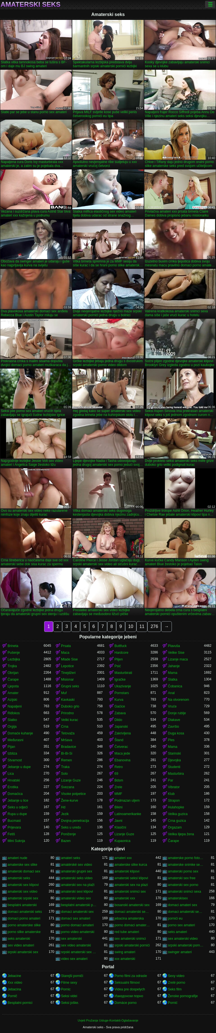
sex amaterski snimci (130, 939)
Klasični (120, 827)
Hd (63, 807)
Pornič (12, 996)
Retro (118, 767)
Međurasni (15, 740)
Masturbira (176, 774)
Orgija (12, 727)
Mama (172, 673)
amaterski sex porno (183, 885)
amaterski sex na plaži (77, 885)
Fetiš (11, 834)
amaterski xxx (124, 898)
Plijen (118, 659)
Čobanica (175, 686)
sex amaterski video (183, 939)
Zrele (118, 787)
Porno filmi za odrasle (130, 976)
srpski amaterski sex (23, 952)
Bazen (66, 841)
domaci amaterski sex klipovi (132, 912)
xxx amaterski (124, 959)
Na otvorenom (178, 700)
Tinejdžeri (68, 673)
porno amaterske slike (24, 925)
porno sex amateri (181, 925)
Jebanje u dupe (19, 767)
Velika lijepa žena (181, 834)
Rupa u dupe (17, 814)
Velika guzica (178, 814)
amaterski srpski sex (23, 898)
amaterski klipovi (127, 871)
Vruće (172, 706)
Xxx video (15, 983)
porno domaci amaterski (132, 925)
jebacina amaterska (129, 918)
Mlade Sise (69, 659)
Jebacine (14, 976)
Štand (118, 740)
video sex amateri (74, 959)
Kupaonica (122, 841)
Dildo (118, 720)
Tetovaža (68, 733)
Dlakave (174, 720)
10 (130, 626)
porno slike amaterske (24, 932)
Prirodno (67, 713)
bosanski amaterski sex (132, 905)
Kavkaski (68, 700)
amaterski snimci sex (130, 892)
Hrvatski (14, 780)
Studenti (174, 767)
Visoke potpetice (73, 794)
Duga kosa (176, 733)
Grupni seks (70, 686)
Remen (66, 760)
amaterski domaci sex (24, 871)
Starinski (174, 753)
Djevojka (174, 760)
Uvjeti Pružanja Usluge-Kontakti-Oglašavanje (108, 1020)
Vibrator (174, 787)
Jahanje (174, 666)
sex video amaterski (76, 945)
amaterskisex (178, 898)
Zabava (120, 713)
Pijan (11, 747)
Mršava (66, 740)
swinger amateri (180, 952)
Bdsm (118, 780)
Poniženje (68, 834)
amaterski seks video (77, 878)
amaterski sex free (181, 878)
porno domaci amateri (77, 925)
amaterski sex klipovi (23, 885)
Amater (13, 693)
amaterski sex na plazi (131, 885)
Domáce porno (125, 1003)
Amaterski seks (30, 4)
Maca (65, 653)
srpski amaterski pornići (132, 945)
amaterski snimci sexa (184, 892)
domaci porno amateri (24, 918)
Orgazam (175, 827)
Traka (65, 767)
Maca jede (122, 753)
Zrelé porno (176, 983)
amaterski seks (19, 878)
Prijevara (14, 827)
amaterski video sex (76, 898)
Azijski (12, 700)
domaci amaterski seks (25, 912)
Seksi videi (69, 996)
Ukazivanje (122, 686)
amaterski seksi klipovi (131, 878)
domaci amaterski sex (77, 912)
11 (142, 626)
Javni (118, 821)
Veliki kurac (69, 720)
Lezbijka (14, 659)
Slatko (12, 720)
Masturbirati (123, 673)
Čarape (13, 679)
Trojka (12, 666)
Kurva (118, 700)
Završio (173, 727)
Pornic (66, 989)
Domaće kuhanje (20, 733)
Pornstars (121, 693)
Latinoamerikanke (127, 814)
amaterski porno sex (183, 871)
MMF (118, 794)
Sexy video (176, 976)
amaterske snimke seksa (186, 865)
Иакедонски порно (128, 996)
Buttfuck (120, 646)
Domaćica (15, 794)
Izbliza (12, 753)
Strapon (174, 800)
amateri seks (70, 858)
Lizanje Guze (71, 780)
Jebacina (14, 989)
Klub (171, 794)
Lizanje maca (178, 659)
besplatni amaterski (22, 905)
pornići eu (175, 918)
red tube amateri (126, 932)
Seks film (175, 989)
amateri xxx (123, 858)
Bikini (118, 807)
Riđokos (14, 713)
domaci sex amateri (75, 918)
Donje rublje (177, 713)
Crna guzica (177, 821)
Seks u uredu (71, 827)
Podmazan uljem (127, 800)
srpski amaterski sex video (79, 952)
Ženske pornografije (183, 996)
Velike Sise (176, 653)
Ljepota (13, 686)
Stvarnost (15, 760)
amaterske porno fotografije (186, 858)
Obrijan (13, 673)
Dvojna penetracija (75, 821)
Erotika (13, 787)
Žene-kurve (69, 800)
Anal (171, 693)
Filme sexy (69, 983)
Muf (64, 693)
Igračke (119, 679)
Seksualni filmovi (127, 983)
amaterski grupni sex (76, 871)
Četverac (121, 747)
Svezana (67, 787)
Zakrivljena (122, 733)
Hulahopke (176, 807)
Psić (117, 666)
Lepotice (67, 666)
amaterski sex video (22, 892)
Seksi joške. (70, 1003)
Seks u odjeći (18, 807)
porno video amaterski (77, 932)
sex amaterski (71, 939)
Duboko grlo (70, 706)
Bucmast (14, 821)
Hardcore (121, 653)
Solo (64, 774)
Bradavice (68, 747)
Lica (11, 774)
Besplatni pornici (20, 1003)
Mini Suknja (16, 841)
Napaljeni (15, 706)
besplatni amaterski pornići (79, 905)
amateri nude (17, 858)
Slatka (172, 679)
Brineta (13, 646)
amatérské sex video (76, 865)
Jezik (65, 814)
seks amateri (177, 932)
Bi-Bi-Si (66, 753)
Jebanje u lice (18, 800)
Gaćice (119, 706)
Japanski (121, 727)
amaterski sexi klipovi (77, 892)
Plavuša (174, 646)
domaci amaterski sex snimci (186, 912)
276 (154, 626)
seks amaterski (19, 939)
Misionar (67, 679)
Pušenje (14, 653)
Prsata (66, 646)
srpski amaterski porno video (186, 945)
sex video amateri (21, 945)
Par (170, 780)
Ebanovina (122, 760)
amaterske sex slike (22, 865)
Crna (64, 727)
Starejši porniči (72, 976)
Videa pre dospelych (129, 989)
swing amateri (124, 952)
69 (116, 774)
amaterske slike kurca (130, 865)
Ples (171, 740)
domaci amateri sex (182, 905)
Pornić (172, 1003)
